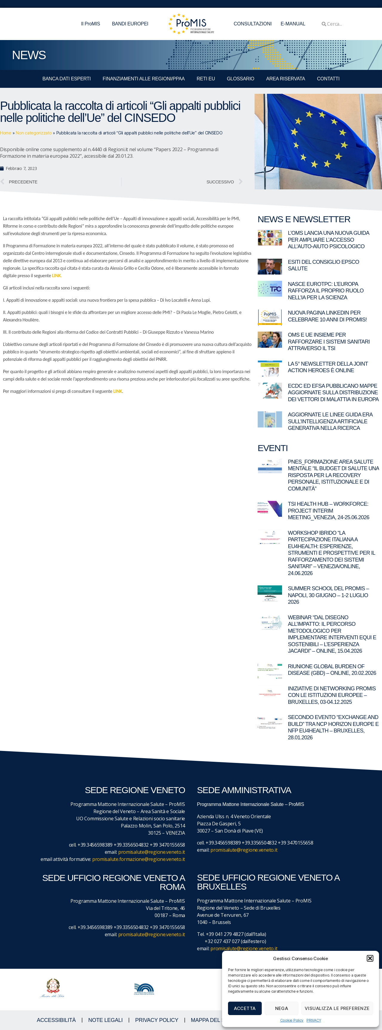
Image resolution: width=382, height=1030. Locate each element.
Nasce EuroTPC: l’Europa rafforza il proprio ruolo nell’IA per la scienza (326, 291)
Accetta (245, 1008)
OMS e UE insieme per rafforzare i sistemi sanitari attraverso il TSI (329, 341)
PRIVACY (313, 1020)
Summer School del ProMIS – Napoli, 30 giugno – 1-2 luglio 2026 (328, 595)
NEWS (29, 55)
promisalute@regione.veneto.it (151, 852)
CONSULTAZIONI (253, 23)
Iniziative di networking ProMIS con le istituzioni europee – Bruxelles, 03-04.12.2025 (332, 695)
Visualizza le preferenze (337, 1008)
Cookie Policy (292, 1020)
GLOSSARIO (240, 78)
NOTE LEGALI (105, 1020)
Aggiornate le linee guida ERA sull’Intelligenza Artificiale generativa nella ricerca (330, 421)
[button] (370, 958)
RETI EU (206, 78)
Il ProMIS (92, 24)
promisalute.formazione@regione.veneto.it (138, 859)
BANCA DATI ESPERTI (66, 78)
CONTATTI (328, 78)
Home (5, 132)
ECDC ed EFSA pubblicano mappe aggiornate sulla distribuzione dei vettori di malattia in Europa (333, 392)
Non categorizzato (34, 132)
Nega (281, 1008)
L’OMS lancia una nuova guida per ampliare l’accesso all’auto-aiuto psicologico (328, 239)
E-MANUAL (293, 23)
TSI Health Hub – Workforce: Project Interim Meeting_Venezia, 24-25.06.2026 (328, 510)
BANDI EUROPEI (130, 23)
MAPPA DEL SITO (212, 1020)
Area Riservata (285, 78)
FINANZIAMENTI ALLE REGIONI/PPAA (144, 78)
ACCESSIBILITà (56, 1020)
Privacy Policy (156, 1020)
